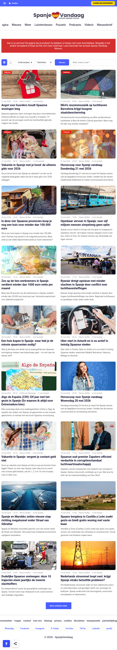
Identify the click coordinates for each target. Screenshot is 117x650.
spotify (109, 628)
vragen (17, 620)
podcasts (75, 24)
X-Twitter (55, 628)
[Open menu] (4, 3)
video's (89, 24)
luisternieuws (43, 24)
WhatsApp (9, 628)
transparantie (93, 620)
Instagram (39, 628)
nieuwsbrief (104, 24)
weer (28, 24)
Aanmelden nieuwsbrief (103, 3)
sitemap (48, 620)
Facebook (24, 628)
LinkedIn (96, 628)
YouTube (69, 628)
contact (27, 620)
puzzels (61, 24)
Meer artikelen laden (58, 606)
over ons (37, 620)
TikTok (83, 628)
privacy (58, 620)
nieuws (16, 24)
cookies (68, 620)
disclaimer (79, 620)
